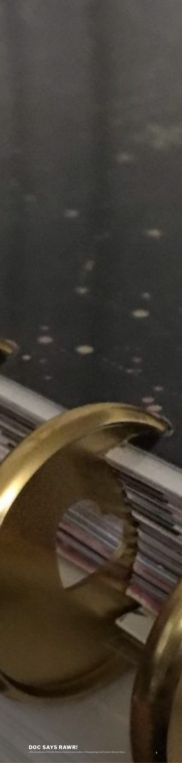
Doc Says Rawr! (53, 740)
